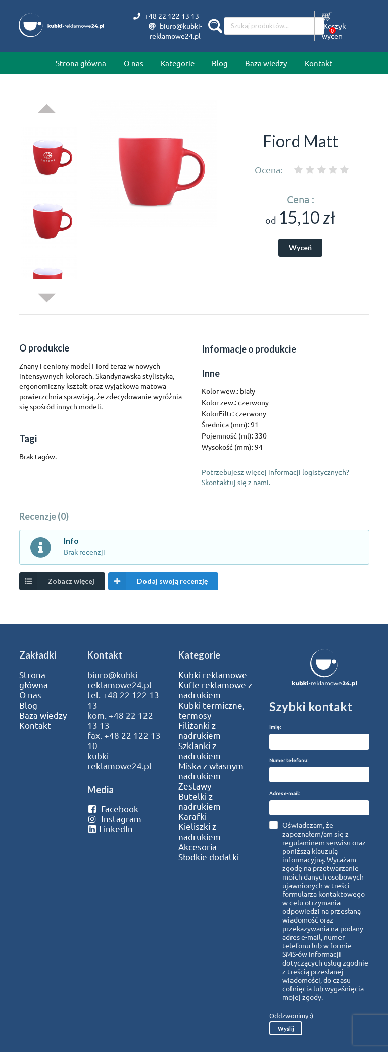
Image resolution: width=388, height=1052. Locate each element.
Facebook (112, 809)
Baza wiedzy (266, 63)
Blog (220, 63)
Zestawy (194, 786)
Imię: (275, 726)
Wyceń (300, 247)
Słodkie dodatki (208, 857)
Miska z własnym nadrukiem (211, 771)
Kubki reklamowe (212, 675)
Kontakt (318, 63)
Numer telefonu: (288, 760)
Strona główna (81, 63)
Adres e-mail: (284, 793)
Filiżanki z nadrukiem (199, 730)
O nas (133, 63)
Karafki (192, 816)
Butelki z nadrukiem (199, 801)
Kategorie (178, 63)
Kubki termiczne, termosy (211, 710)
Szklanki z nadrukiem (199, 750)
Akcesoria (197, 847)
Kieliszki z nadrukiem (199, 831)
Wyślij (286, 1028)
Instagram (114, 819)
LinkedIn (110, 829)
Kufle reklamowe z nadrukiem (215, 690)
